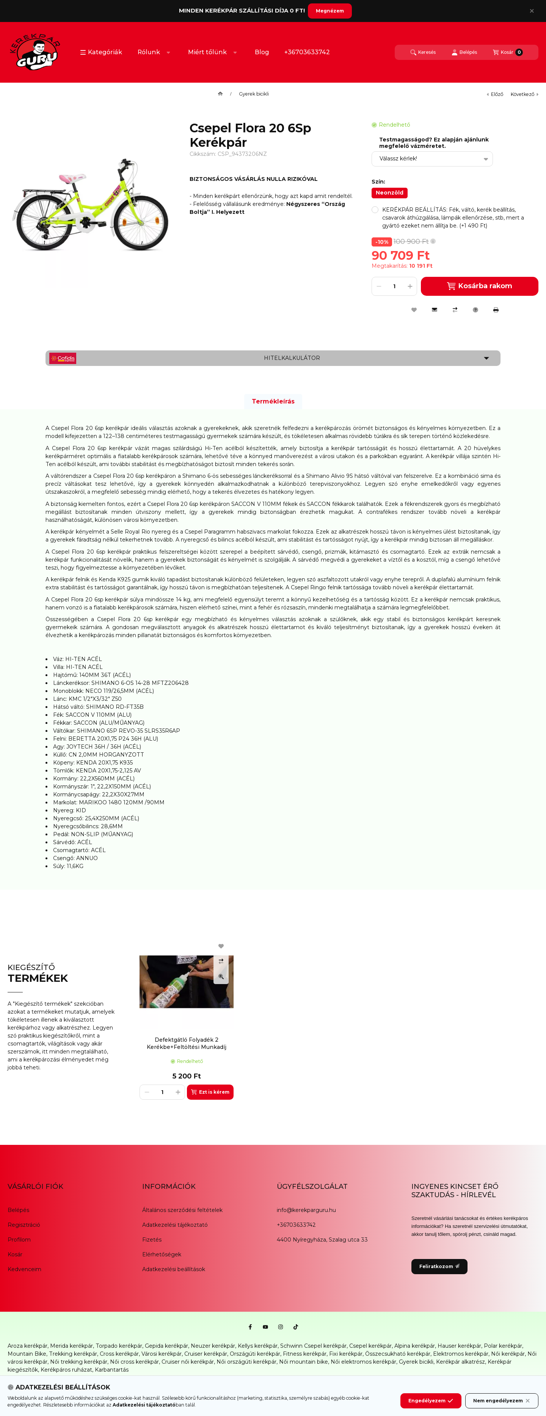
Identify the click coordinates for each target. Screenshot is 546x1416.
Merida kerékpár (71, 1345)
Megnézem (330, 11)
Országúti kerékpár (255, 1353)
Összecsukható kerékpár (397, 1353)
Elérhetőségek (161, 1254)
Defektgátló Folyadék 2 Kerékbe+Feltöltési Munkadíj (186, 1043)
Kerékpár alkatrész (460, 1361)
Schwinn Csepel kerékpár (313, 1345)
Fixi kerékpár (345, 1353)
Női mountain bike (303, 1361)
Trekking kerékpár (73, 1353)
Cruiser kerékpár (205, 1353)
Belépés (18, 1210)
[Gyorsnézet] (221, 976)
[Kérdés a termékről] (475, 309)
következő (524, 94)
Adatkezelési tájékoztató (175, 1224)
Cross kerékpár (119, 1353)
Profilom (19, 1239)
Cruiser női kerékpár (188, 1361)
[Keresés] (423, 52)
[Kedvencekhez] (414, 309)
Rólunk (149, 52)
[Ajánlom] (434, 309)
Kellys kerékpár (258, 1345)
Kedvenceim (24, 1269)
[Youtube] (265, 1326)
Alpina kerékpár (414, 1345)
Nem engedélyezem (501, 1401)
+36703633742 (307, 52)
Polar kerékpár (503, 1345)
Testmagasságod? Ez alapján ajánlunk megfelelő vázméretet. (434, 143)
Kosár (15, 1254)
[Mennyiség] (394, 286)
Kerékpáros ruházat (66, 1369)
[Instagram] (280, 1326)
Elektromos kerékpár (460, 1353)
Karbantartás (112, 1369)
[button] (101, 52)
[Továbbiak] (168, 52)
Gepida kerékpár (166, 1345)
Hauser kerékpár (459, 1345)
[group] (335, 1017)
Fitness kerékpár (304, 1353)
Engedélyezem (430, 1401)
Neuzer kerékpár (213, 1345)
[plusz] (410, 286)
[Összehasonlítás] (455, 309)
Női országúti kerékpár (246, 1361)
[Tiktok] (295, 1326)
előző (495, 94)
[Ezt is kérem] (210, 1092)
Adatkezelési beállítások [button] (173, 1269)
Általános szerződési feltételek (182, 1210)
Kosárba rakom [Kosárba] (479, 286)
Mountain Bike (27, 1353)
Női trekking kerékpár (78, 1361)
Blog (262, 52)
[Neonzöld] (390, 193)
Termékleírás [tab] (273, 401)
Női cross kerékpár (134, 1361)
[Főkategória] (220, 94)
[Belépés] (464, 52)
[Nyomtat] (496, 309)
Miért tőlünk (207, 52)
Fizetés (152, 1239)
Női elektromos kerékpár (363, 1361)
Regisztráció (24, 1224)
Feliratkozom (439, 1266)
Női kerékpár (508, 1353)
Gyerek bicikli (254, 94)
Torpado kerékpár (119, 1345)
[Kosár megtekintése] (508, 52)
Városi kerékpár (161, 1353)
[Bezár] (531, 11)
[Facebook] (250, 1326)
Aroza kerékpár (27, 1345)
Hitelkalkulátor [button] (292, 358)
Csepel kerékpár (370, 1345)
